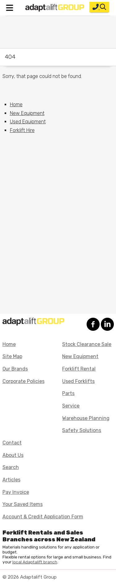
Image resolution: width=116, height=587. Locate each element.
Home (16, 104)
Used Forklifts (78, 381)
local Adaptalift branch (34, 561)
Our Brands (15, 369)
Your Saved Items (22, 504)
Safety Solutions (81, 430)
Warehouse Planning (86, 418)
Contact (12, 443)
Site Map (12, 356)
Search (10, 467)
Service (70, 406)
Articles (11, 480)
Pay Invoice (15, 492)
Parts (68, 393)
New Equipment (27, 113)
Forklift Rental (79, 369)
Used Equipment (28, 122)
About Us (13, 455)
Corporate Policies (23, 381)
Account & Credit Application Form (42, 517)
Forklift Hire (22, 130)
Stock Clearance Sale (86, 344)
